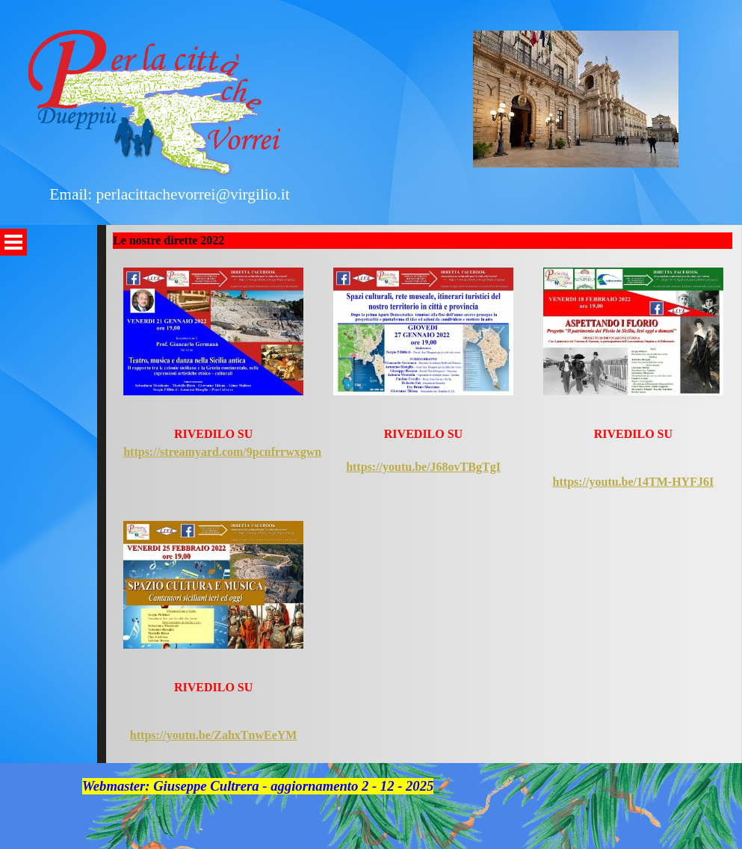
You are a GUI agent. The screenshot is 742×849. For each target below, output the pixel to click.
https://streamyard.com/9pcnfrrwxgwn (222, 451)
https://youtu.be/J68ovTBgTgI (423, 466)
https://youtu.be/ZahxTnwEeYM (213, 735)
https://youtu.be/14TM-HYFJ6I (633, 481)
